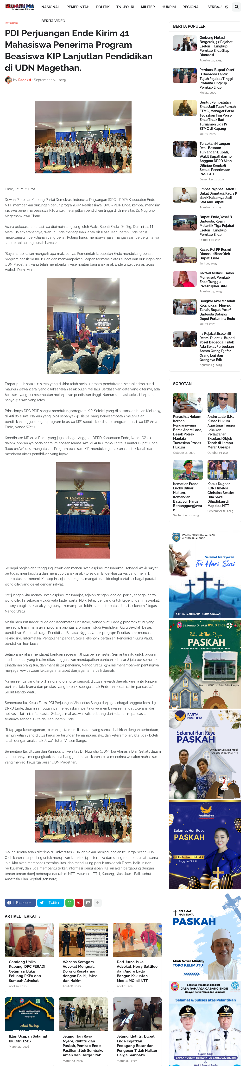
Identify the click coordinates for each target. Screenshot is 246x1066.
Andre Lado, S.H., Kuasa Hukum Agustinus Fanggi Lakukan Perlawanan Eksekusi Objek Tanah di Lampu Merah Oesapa (221, 432)
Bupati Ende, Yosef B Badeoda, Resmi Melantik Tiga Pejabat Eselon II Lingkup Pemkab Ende (217, 226)
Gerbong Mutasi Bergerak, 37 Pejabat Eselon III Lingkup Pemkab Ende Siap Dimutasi (216, 46)
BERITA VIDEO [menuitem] (53, 21)
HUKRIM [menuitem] (169, 7)
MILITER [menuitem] (148, 7)
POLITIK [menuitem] (103, 7)
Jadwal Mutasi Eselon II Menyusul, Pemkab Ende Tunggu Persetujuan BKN (218, 279)
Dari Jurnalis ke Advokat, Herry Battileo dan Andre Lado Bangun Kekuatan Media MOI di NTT (137, 971)
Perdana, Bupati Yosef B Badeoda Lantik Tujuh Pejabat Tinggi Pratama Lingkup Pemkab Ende (217, 78)
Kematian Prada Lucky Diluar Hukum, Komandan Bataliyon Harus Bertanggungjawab (187, 497)
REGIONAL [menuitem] (192, 7)
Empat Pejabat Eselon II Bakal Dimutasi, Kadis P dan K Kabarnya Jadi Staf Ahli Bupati (218, 195)
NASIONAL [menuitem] (50, 7)
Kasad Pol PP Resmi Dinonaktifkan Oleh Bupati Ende (215, 254)
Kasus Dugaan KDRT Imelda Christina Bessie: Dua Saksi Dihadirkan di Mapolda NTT (221, 495)
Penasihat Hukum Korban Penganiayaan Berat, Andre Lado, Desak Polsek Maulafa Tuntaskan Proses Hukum (187, 432)
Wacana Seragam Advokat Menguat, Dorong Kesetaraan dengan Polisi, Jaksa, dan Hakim (80, 971)
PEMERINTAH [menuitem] (78, 7)
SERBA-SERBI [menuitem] (219, 7)
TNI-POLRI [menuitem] (125, 7)
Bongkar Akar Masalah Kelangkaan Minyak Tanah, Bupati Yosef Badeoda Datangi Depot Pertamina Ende (217, 310)
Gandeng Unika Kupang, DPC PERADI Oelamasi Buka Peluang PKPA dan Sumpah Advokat (27, 971)
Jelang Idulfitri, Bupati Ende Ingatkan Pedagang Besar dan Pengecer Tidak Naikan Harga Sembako (137, 1045)
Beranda (11, 23)
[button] (226, 7)
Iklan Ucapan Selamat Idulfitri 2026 (28, 1038)
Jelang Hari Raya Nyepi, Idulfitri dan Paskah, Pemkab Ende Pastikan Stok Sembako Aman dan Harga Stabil (83, 1045)
